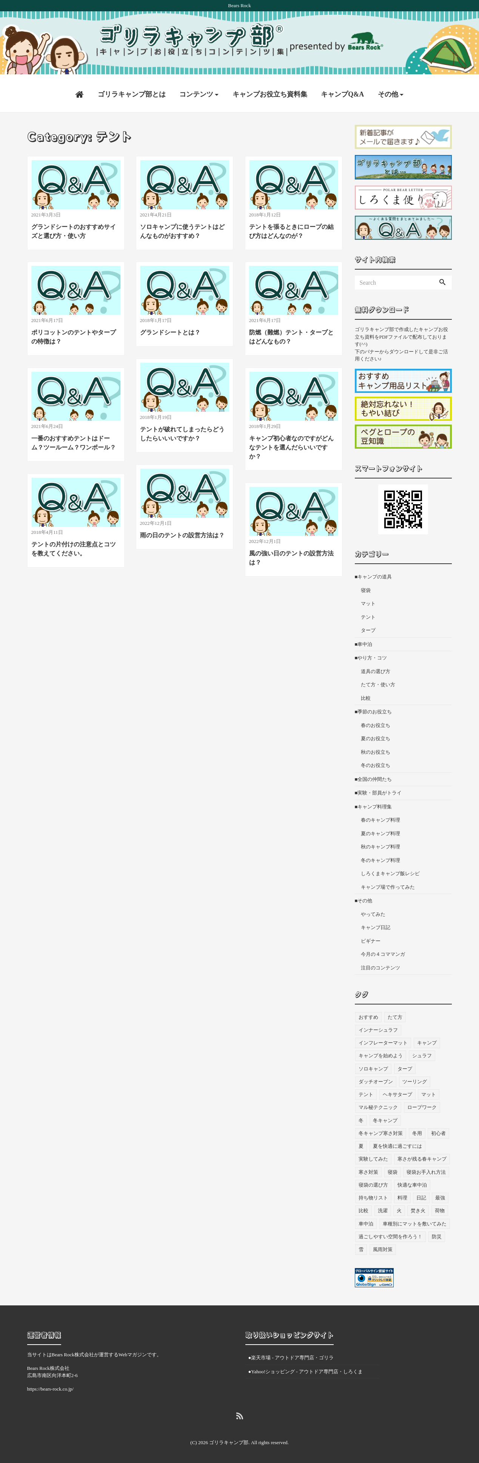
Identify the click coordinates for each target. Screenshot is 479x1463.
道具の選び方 (375, 668)
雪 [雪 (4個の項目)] (361, 1246)
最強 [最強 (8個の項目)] (440, 1195)
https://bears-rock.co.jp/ (50, 1385)
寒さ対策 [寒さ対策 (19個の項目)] (368, 1169)
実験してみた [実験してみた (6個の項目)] (373, 1156)
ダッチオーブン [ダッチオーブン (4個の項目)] (376, 1078)
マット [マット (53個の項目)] (428, 1091)
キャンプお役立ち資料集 (270, 91)
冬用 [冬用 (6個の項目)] (417, 1130)
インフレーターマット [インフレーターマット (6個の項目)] (383, 1040)
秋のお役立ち (375, 749)
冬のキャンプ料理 (380, 857)
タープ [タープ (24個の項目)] (404, 1065)
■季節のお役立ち (373, 709)
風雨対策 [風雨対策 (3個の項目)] (383, 1246)
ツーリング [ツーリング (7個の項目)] (414, 1078)
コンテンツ (196, 91)
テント (368, 614)
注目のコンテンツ (380, 965)
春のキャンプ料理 (380, 817)
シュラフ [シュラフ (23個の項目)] (422, 1052)
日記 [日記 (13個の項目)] (421, 1195)
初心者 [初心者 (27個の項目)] (438, 1130)
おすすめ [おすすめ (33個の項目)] (368, 1014)
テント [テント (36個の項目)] (366, 1091)
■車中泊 (364, 641)
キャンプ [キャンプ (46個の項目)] (427, 1040)
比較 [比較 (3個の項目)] (363, 1207)
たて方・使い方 (378, 681)
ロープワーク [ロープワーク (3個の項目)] (422, 1104)
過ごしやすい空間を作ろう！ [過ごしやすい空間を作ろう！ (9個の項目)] (390, 1233)
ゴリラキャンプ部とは (132, 91)
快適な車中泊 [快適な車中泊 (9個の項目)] (412, 1182)
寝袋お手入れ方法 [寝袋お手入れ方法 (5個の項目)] (426, 1169)
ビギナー (370, 938)
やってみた (373, 911)
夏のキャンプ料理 (380, 830)
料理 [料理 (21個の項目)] (402, 1195)
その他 (388, 91)
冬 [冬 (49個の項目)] (361, 1117)
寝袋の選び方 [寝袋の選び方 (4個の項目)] (373, 1182)
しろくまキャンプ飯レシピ (390, 870)
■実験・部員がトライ (378, 790)
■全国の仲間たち (373, 776)
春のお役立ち (375, 722)
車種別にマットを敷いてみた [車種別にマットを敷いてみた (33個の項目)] (415, 1220)
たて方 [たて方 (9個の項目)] (395, 1014)
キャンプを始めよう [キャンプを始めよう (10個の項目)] (381, 1052)
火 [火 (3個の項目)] (399, 1207)
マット (368, 600)
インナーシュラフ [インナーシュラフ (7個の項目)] (378, 1027)
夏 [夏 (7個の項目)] (361, 1143)
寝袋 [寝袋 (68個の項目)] (392, 1169)
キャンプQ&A (342, 91)
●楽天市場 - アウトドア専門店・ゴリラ (291, 1354)
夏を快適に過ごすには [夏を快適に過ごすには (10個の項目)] (397, 1143)
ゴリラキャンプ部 (228, 1439)
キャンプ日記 (375, 924)
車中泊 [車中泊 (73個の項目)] (366, 1220)
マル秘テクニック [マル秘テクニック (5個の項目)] (378, 1104)
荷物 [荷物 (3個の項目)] (440, 1207)
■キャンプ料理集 (373, 804)
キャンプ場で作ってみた (388, 884)
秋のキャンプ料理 (380, 844)
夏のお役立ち (375, 735)
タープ (368, 627)
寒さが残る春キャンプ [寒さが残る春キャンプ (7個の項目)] (422, 1156)
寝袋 (366, 587)
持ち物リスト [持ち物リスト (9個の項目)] (373, 1195)
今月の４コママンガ (383, 951)
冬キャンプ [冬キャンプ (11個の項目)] (385, 1117)
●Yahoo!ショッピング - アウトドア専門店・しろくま (305, 1368)
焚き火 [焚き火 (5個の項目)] (418, 1207)
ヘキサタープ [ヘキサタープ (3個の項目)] (397, 1091)
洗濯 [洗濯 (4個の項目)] (383, 1207)
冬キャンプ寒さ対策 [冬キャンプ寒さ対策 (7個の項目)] (381, 1130)
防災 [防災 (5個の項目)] (437, 1233)
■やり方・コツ (371, 655)
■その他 (364, 897)
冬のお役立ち (375, 762)
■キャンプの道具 (373, 574)
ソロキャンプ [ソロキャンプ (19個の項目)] (373, 1065)
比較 (366, 695)
